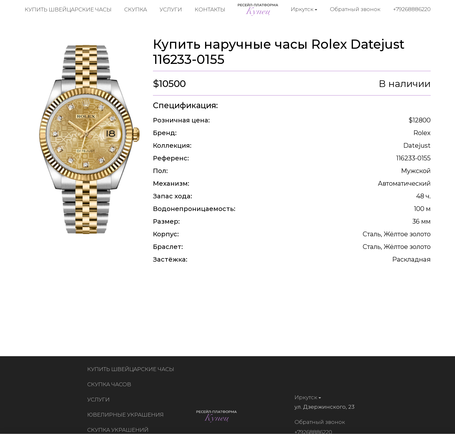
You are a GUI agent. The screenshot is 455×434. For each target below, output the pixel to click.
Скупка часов (111, 384)
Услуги (171, 9)
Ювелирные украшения (127, 415)
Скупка (135, 9)
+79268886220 (412, 9)
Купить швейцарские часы (68, 9)
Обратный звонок (355, 9)
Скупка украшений (119, 430)
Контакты (210, 9)
